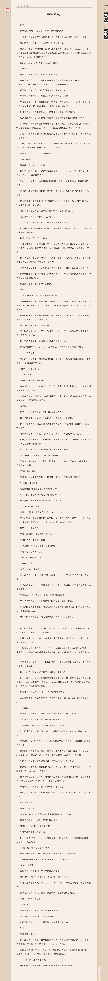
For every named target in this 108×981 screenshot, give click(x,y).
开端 (19, 6)
